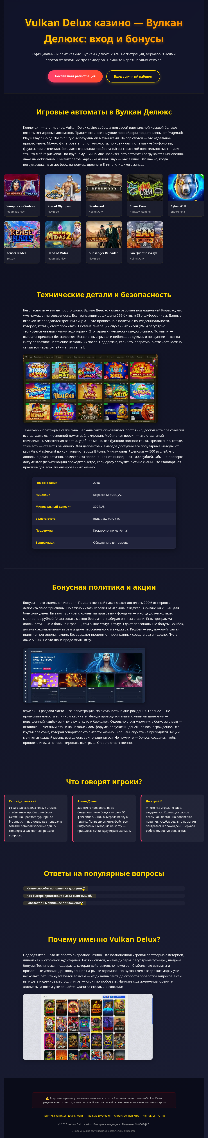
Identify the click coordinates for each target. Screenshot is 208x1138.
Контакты (149, 1115)
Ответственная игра (126, 1115)
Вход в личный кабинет (133, 76)
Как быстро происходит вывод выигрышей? (59, 896)
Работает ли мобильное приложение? (55, 903)
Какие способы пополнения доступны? (56, 888)
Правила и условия (99, 1115)
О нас (161, 1115)
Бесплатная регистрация (75, 76)
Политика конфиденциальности (63, 1115)
